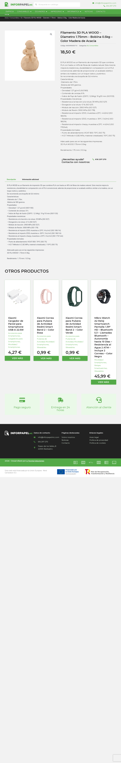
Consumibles (14, 18)
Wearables (41, 347)
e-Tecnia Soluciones (35, 461)
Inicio (7, 18)
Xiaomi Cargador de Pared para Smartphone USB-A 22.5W (16, 324)
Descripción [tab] (11, 179)
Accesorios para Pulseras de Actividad (44, 339)
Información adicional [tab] (30, 179)
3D (21, 18)
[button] (51, 34)
